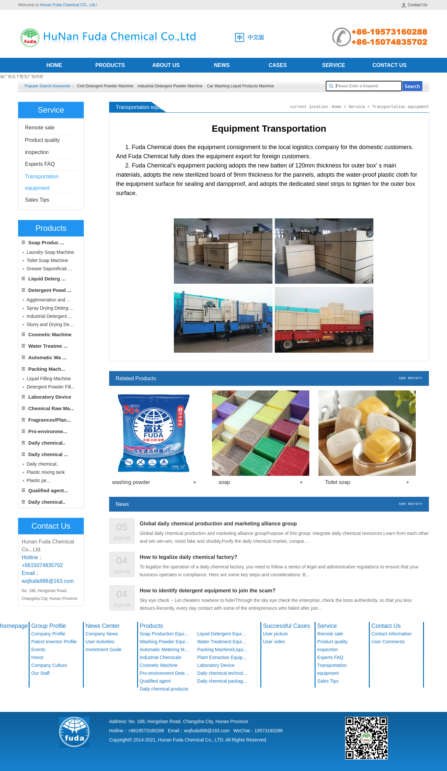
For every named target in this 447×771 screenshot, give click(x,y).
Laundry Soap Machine (50, 252)
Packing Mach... (46, 369)
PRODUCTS (110, 65)
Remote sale (40, 127)
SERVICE (333, 65)
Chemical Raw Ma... (51, 408)
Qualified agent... (48, 490)
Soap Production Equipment (165, 633)
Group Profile (48, 626)
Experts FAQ (40, 164)
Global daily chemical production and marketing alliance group (218, 523)
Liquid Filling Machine (49, 378)
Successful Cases (286, 626)
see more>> (410, 378)
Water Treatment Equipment (222, 641)
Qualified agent (155, 681)
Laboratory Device (49, 397)
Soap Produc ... (46, 242)
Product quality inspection (332, 645)
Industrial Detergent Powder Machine (170, 86)
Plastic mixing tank (46, 472)
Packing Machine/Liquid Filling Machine (222, 649)
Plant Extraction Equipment (222, 657)
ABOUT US (166, 65)
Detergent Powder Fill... (51, 386)
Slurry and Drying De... (50, 324)
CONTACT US (389, 65)
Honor (37, 657)
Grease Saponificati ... (49, 268)
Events (38, 649)
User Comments (388, 641)
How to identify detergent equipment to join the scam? (207, 590)
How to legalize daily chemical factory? (188, 557)
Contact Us (414, 5)
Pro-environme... (47, 431)
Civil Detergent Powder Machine (105, 86)
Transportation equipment (332, 669)
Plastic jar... (38, 480)
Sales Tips (37, 200)
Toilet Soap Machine (47, 260)
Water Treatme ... (48, 346)
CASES (278, 65)
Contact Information (391, 633)
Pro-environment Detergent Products (165, 673)
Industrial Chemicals (160, 657)
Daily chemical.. (46, 443)
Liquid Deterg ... (46, 278)
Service (327, 626)
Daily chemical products (164, 689)
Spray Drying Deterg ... (50, 308)
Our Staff (40, 673)
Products (151, 626)
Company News (101, 633)
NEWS (222, 65)
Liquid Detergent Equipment (222, 633)
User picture (275, 633)
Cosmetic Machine (50, 334)
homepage (14, 626)
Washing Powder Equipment (165, 641)
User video (274, 641)
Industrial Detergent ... (49, 316)
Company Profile (48, 633)
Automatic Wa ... (47, 357)
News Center (102, 626)
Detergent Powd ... (49, 290)
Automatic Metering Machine (165, 649)
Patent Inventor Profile (54, 641)
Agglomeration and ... (48, 299)
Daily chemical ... (48, 454)
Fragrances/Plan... (49, 420)
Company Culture (49, 665)
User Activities (99, 641)
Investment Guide (103, 649)
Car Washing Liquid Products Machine (240, 86)
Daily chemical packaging (222, 681)
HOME (54, 65)
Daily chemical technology (222, 673)
